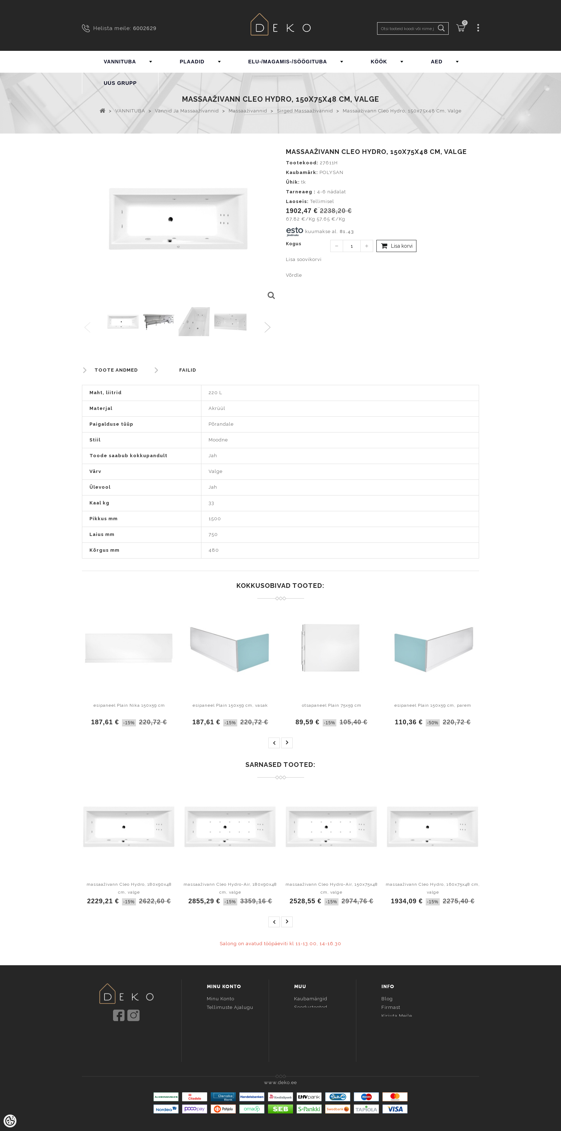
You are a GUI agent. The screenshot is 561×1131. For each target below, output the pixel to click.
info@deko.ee (138, 1037)
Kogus (294, 243)
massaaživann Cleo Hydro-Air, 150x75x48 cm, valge (332, 888)
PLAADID (192, 61)
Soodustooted (310, 1007)
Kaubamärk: (302, 172)
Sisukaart (305, 1024)
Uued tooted (309, 1016)
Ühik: (293, 182)
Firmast (390, 1007)
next (287, 743)
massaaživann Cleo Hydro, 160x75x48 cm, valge (433, 888)
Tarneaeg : (301, 191)
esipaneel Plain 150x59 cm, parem (432, 705)
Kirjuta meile (396, 1016)
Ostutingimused (401, 1033)
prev (274, 743)
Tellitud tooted (225, 1016)
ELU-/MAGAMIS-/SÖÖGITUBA (287, 61)
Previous (88, 328)
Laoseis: (297, 201)
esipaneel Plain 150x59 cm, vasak (230, 705)
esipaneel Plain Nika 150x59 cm (129, 705)
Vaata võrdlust (225, 1033)
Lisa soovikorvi (304, 259)
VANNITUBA (120, 61)
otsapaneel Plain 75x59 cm (331, 705)
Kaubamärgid (310, 998)
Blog (387, 998)
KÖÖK (379, 61)
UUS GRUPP (120, 83)
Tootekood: (302, 162)
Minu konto (220, 998)
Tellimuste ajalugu (230, 1007)
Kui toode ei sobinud (407, 1041)
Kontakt (390, 1024)
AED (437, 61)
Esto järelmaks (400, 1050)
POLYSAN (331, 172)
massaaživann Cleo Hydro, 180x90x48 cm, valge (129, 888)
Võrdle (294, 275)
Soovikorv (219, 1024)
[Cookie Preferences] (10, 1121)
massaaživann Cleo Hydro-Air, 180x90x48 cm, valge (230, 888)
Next (269, 328)
